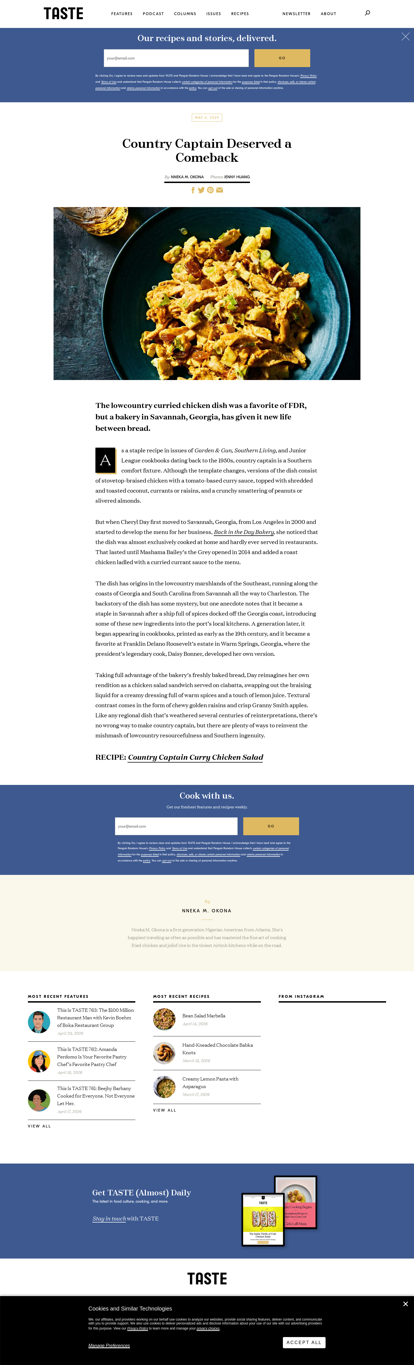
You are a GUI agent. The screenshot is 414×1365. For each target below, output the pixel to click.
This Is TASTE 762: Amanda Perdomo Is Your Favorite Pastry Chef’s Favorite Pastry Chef (92, 1056)
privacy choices (208, 1328)
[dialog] (207, 1330)
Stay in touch (109, 1218)
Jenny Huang (237, 177)
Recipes (240, 13)
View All (39, 1126)
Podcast (153, 13)
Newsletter (297, 13)
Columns (185, 13)
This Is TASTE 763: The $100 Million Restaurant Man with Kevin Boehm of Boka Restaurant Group (95, 1017)
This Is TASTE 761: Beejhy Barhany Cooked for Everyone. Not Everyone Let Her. (96, 1095)
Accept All (304, 1342)
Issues (213, 13)
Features (122, 13)
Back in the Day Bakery (244, 531)
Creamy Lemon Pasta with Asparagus (210, 1082)
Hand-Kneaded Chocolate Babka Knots (217, 1048)
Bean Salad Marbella (203, 1015)
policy (192, 88)
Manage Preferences (109, 1345)
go (282, 58)
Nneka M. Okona (187, 177)
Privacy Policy (137, 1328)
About (328, 13)
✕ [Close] (405, 1304)
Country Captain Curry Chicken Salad (195, 757)
